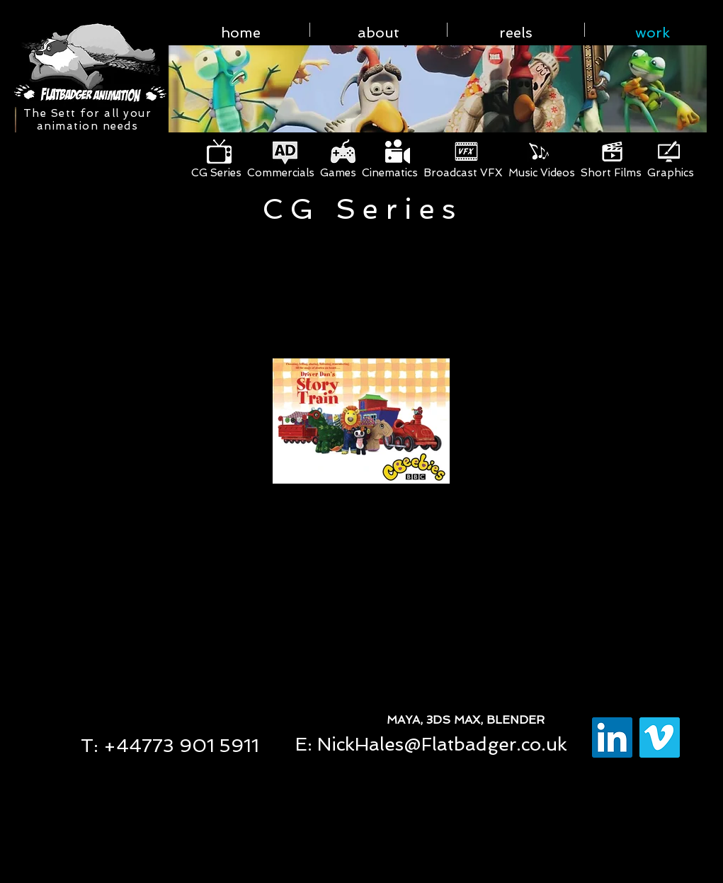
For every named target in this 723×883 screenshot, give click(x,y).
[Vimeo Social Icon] (659, 737)
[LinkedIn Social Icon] (612, 737)
